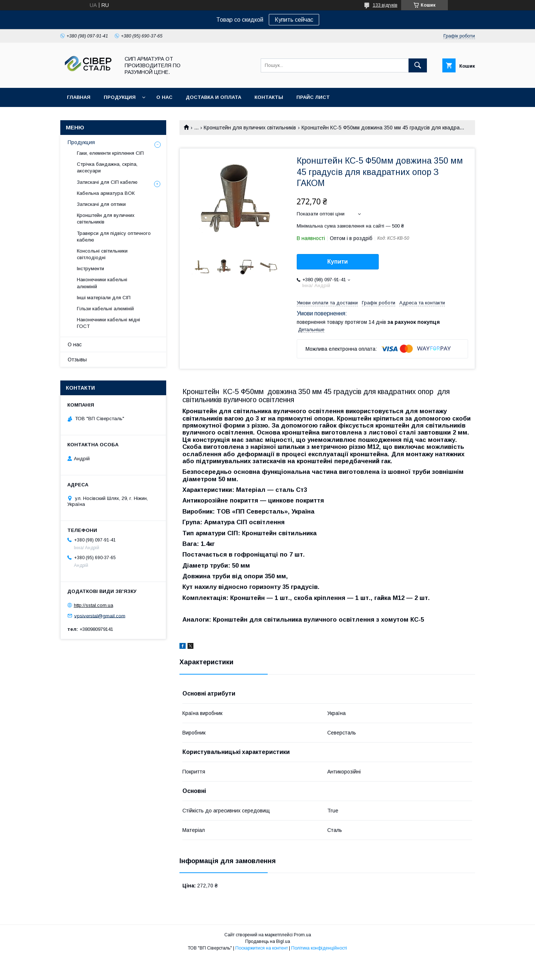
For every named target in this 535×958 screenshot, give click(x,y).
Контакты (268, 97)
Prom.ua (302, 934)
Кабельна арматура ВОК (106, 193)
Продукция (120, 97)
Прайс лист (313, 97)
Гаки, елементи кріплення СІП (110, 153)
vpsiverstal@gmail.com (99, 615)
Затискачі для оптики (101, 204)
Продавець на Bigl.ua (267, 941)
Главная (78, 97)
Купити (337, 261)
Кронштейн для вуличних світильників (250, 128)
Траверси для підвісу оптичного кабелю (114, 236)
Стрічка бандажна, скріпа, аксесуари (107, 167)
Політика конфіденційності (319, 948)
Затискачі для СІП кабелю (107, 182)
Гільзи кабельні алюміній (105, 308)
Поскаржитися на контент (261, 948)
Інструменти (90, 268)
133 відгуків (385, 5)
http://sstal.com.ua (93, 605)
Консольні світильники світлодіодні (102, 254)
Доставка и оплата (213, 97)
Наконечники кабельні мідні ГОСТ (108, 323)
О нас (164, 97)
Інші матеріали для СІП (104, 297)
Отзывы (77, 359)
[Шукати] (418, 65)
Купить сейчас (294, 20)
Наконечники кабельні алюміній (102, 283)
